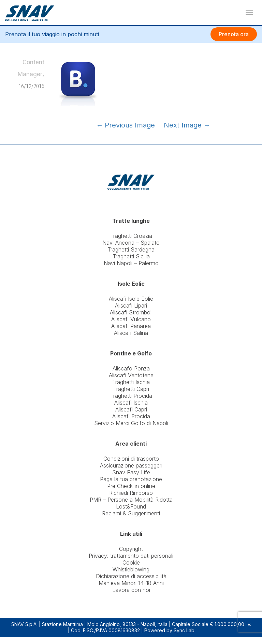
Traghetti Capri (131, 388)
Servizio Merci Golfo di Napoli (131, 423)
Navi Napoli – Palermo (131, 263)
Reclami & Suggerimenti (131, 513)
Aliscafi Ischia (131, 402)
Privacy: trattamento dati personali (131, 555)
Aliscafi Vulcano (131, 319)
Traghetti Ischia (131, 382)
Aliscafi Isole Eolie (131, 298)
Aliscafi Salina (131, 332)
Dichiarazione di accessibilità (131, 576)
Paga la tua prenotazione (131, 479)
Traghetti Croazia (131, 235)
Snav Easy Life (131, 472)
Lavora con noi (131, 589)
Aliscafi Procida (131, 416)
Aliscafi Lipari (131, 305)
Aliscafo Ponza (131, 368)
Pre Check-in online (131, 486)
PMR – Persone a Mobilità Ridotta (131, 499)
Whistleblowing (131, 569)
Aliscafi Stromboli (131, 312)
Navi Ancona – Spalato (131, 242)
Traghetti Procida (131, 395)
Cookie (131, 562)
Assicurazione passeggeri (131, 465)
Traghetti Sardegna (131, 249)
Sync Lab (184, 630)
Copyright (131, 548)
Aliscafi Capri (131, 409)
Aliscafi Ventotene (131, 375)
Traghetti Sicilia (131, 256)
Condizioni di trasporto (131, 458)
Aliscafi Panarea (131, 326)
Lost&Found (131, 506)
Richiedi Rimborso (131, 492)
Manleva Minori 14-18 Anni (131, 583)
